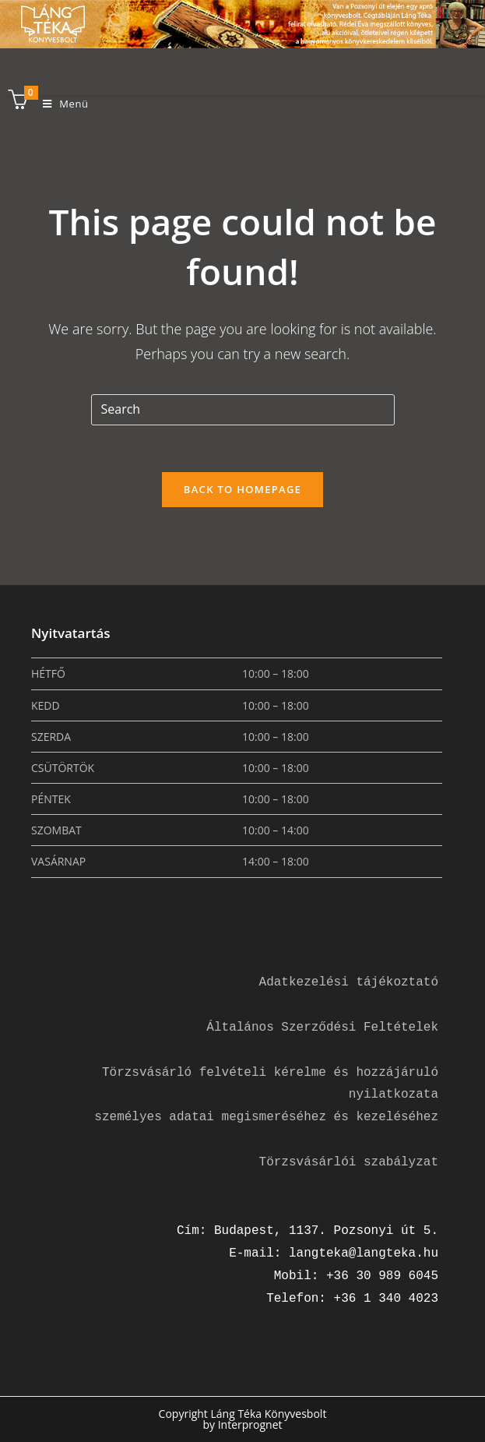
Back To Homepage (242, 489)
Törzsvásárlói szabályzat (348, 1162)
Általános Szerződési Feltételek (322, 1027)
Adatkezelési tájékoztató (348, 982)
